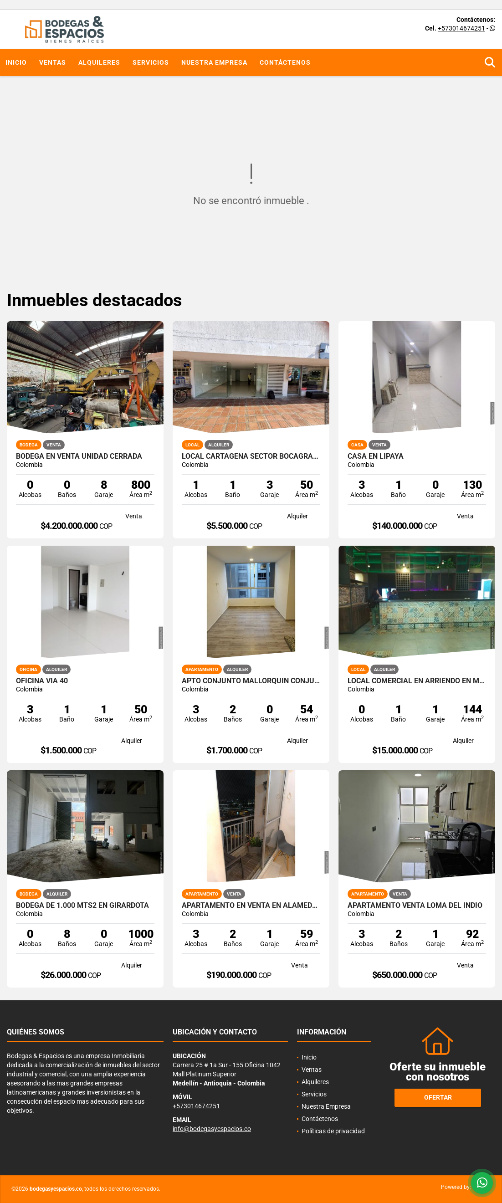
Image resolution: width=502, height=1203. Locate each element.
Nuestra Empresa (214, 62)
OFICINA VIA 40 (42, 681)
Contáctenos (285, 62)
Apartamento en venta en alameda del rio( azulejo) (251, 905)
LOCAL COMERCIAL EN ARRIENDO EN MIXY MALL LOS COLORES (417, 681)
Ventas (52, 62)
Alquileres (99, 62)
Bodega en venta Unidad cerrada (79, 456)
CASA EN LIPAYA (376, 456)
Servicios (151, 62)
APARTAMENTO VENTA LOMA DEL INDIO (415, 905)
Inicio (16, 62)
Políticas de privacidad (333, 1131)
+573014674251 (461, 28)
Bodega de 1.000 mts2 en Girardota (82, 905)
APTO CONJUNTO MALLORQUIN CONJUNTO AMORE (251, 681)
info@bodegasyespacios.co (212, 1128)
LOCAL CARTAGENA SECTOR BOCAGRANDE (251, 456)
